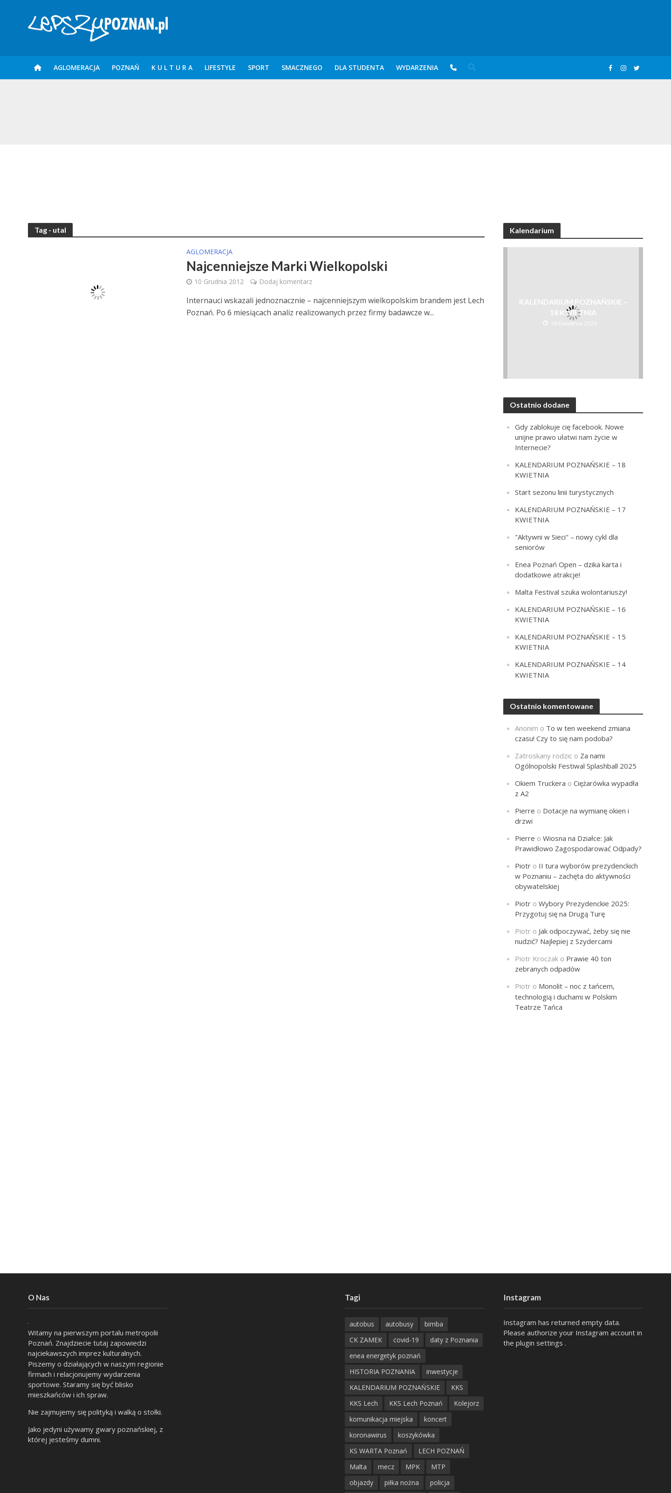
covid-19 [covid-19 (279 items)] (406, 1339)
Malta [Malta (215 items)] (358, 1466)
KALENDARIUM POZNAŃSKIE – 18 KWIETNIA (573, 307)
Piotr (523, 865)
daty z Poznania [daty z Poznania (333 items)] (454, 1339)
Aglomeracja (77, 67)
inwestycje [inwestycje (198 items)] (442, 1371)
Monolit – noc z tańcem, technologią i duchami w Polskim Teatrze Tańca (566, 996)
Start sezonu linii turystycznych (564, 492)
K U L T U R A (171, 67)
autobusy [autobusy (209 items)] (399, 1323)
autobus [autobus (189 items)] (361, 1323)
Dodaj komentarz (285, 281)
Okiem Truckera (540, 783)
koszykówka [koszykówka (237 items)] (416, 1435)
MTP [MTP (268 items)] (438, 1466)
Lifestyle (220, 67)
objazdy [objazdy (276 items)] (361, 1482)
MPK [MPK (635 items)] (412, 1466)
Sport (258, 67)
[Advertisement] (335, 175)
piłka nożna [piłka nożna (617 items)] (401, 1482)
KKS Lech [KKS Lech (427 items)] (363, 1403)
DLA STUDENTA (359, 67)
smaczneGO (301, 67)
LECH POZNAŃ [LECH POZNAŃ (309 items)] (441, 1450)
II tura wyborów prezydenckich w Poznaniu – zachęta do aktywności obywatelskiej (576, 876)
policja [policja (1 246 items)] (440, 1482)
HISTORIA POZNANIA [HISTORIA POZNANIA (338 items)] (382, 1371)
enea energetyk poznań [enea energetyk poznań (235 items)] (385, 1355)
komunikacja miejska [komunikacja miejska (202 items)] (381, 1419)
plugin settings (540, 1342)
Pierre (525, 810)
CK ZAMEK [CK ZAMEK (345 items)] (365, 1339)
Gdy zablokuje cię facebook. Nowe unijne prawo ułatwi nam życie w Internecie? (569, 437)
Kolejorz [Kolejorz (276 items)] (466, 1403)
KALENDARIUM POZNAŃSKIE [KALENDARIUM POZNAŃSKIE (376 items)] (394, 1387)
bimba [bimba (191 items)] (434, 1323)
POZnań (125, 67)
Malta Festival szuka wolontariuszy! (571, 592)
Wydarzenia (417, 67)
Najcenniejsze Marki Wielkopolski (287, 266)
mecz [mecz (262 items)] (386, 1466)
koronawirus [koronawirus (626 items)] (368, 1435)
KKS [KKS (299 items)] (457, 1387)
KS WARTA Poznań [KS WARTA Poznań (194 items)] (378, 1450)
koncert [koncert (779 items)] (435, 1419)
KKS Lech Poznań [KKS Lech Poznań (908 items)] (416, 1403)
